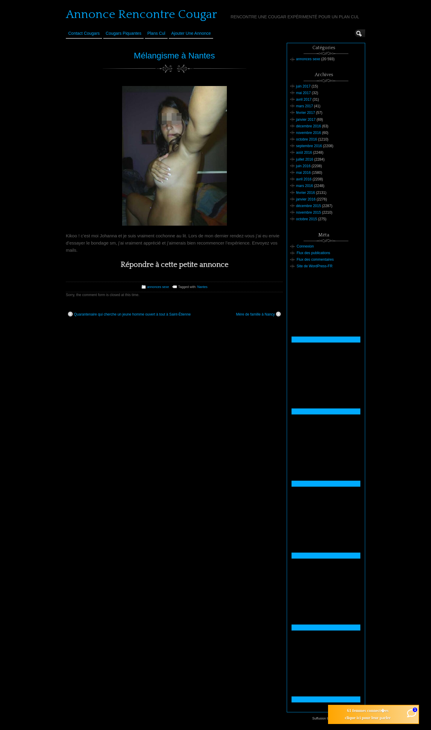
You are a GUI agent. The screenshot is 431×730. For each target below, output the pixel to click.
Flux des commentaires (315, 259)
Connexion (305, 246)
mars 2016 (304, 186)
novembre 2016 (308, 133)
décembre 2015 (308, 206)
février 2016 (305, 193)
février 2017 (305, 113)
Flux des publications (313, 253)
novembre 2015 (308, 212)
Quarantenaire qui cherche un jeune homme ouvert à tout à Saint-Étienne (129, 314)
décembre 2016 (308, 126)
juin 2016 (303, 166)
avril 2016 (304, 179)
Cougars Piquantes (123, 33)
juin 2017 (303, 86)
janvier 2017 (305, 119)
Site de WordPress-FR (315, 266)
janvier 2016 (305, 199)
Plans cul (156, 33)
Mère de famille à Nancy (258, 314)
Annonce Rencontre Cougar (141, 14)
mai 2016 (303, 173)
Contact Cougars (84, 33)
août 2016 (304, 152)
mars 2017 (304, 106)
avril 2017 (304, 99)
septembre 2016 (309, 146)
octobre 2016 (306, 139)
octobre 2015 (306, 219)
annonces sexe (158, 287)
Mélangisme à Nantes (174, 55)
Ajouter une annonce (191, 33)
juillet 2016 (304, 159)
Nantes (202, 287)
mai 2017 (303, 93)
